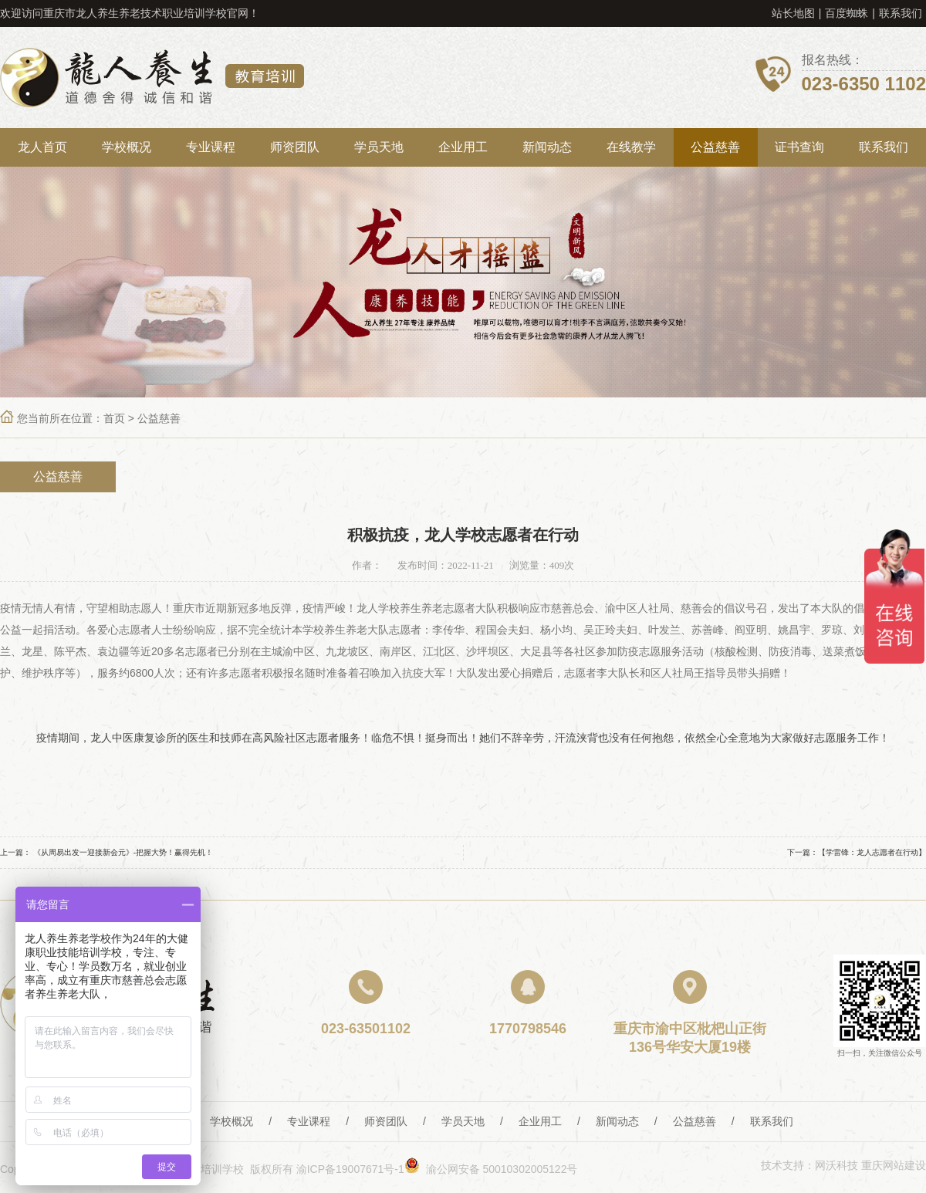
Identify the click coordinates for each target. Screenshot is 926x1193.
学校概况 (126, 147)
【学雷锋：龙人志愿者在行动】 (872, 852)
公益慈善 (715, 147)
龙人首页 (42, 147)
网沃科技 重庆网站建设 (870, 1165)
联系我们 (900, 13)
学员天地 (379, 147)
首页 (114, 418)
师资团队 (294, 147)
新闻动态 (547, 147)
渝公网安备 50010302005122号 (491, 1169)
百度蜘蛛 (846, 13)
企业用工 (463, 147)
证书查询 (799, 147)
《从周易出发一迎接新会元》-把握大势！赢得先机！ (123, 852)
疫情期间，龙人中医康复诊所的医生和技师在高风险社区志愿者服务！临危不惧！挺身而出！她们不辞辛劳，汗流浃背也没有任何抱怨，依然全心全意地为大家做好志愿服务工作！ (463, 738)
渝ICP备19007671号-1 (350, 1169)
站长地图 (793, 13)
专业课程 (210, 147)
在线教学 (631, 147)
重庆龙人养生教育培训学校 (152, 77)
